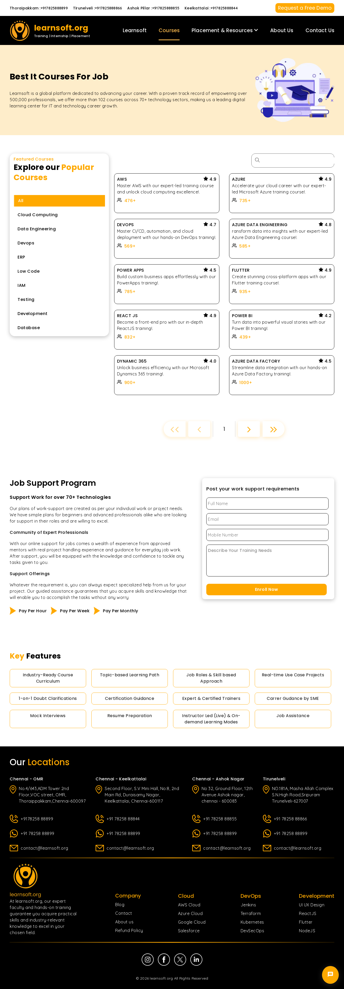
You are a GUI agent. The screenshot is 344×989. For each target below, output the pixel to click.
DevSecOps (252, 930)
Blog (119, 904)
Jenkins (248, 904)
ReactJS (308, 913)
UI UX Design (311, 904)
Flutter (306, 922)
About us (124, 921)
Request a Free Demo (305, 8)
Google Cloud (192, 922)
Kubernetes (252, 922)
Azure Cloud (190, 913)
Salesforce (189, 930)
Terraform (251, 913)
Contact (123, 913)
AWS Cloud (189, 904)
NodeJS (307, 930)
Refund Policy (129, 930)
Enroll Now (266, 589)
